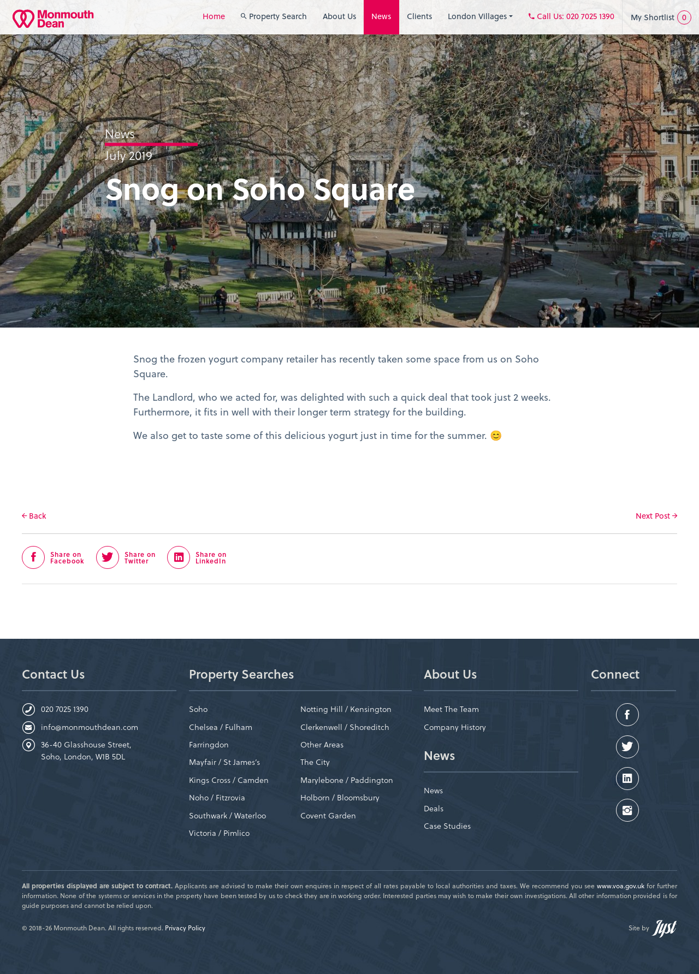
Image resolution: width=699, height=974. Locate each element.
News (381, 16)
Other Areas (321, 744)
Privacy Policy (185, 928)
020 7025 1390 (64, 709)
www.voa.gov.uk (620, 885)
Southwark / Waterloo (227, 815)
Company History (455, 727)
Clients (419, 16)
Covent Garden (328, 815)
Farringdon (209, 744)
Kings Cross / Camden (229, 780)
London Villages (480, 16)
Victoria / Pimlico (219, 833)
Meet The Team (451, 709)
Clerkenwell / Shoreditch (344, 727)
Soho (198, 709)
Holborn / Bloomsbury (340, 797)
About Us (339, 16)
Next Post (656, 515)
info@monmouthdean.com (89, 727)
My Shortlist (661, 17)
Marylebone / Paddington (346, 780)
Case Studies (447, 826)
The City (315, 762)
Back (34, 516)
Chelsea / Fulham (220, 727)
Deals (433, 808)
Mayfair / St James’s (224, 762)
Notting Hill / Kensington (346, 709)
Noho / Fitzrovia (217, 797)
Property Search (274, 16)
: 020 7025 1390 (571, 16)
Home (214, 16)
